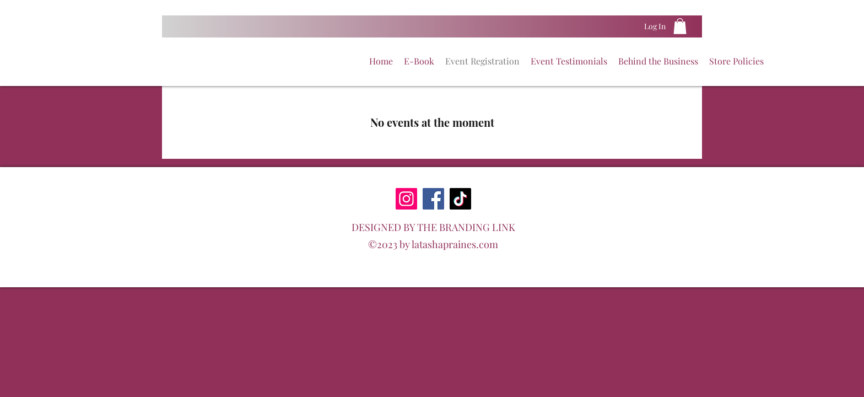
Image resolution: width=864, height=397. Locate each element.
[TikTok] (460, 199)
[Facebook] (433, 199)
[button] (680, 26)
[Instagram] (406, 199)
